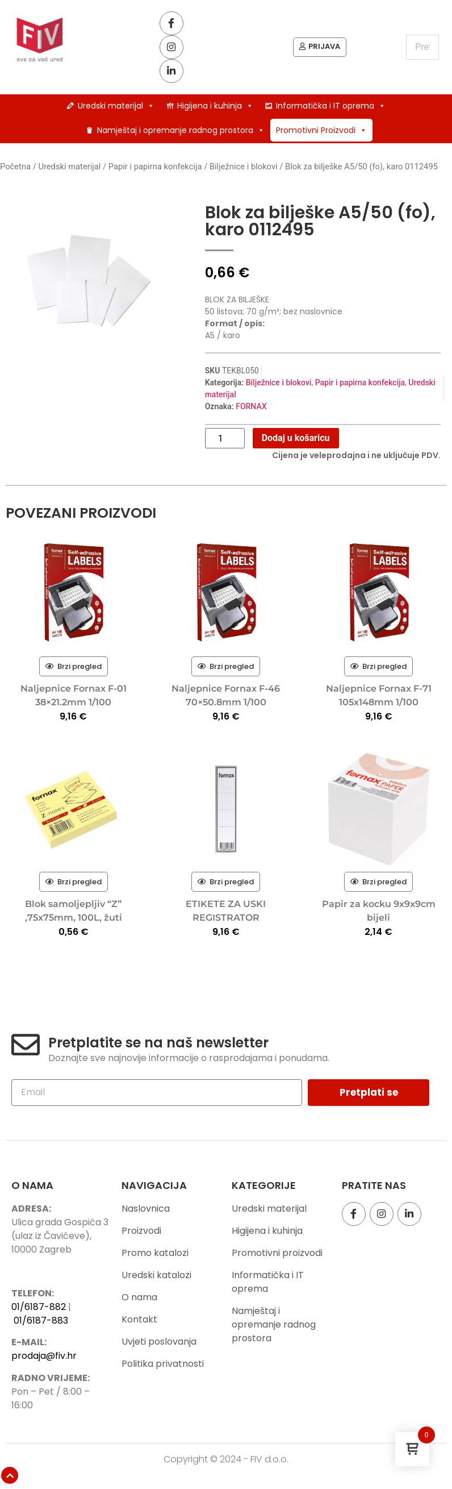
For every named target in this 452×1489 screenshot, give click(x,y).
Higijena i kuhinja (215, 108)
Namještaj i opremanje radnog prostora (181, 132)
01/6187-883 (41, 1322)
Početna (15, 169)
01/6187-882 (38, 1308)
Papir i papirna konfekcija (155, 169)
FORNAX (251, 408)
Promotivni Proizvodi (321, 132)
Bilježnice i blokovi (244, 169)
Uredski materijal (116, 108)
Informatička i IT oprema (331, 108)
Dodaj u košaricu (296, 440)
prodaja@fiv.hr (44, 1358)
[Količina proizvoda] (225, 440)
